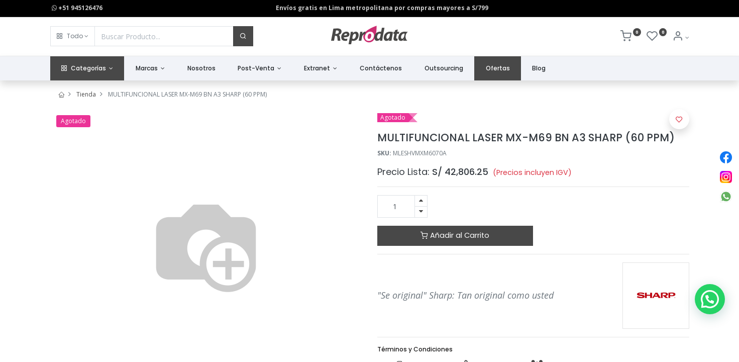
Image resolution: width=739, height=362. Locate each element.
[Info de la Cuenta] (680, 37)
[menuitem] (201, 68)
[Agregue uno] (421, 201)
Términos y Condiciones (415, 349)
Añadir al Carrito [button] (454, 235)
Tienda (86, 94)
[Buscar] (243, 36)
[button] (72, 36)
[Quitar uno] (421, 212)
